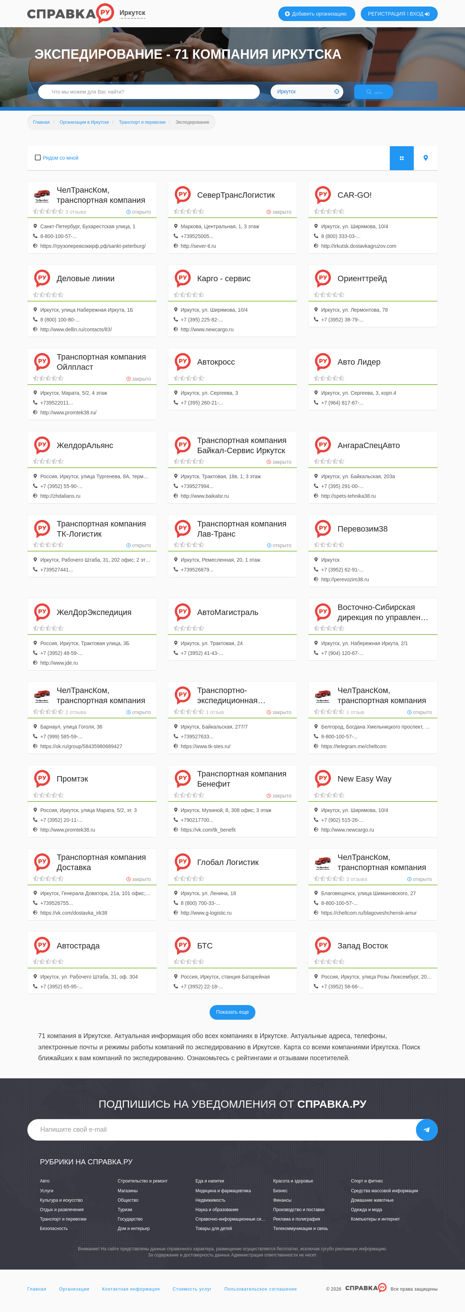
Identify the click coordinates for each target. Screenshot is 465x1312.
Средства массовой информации (384, 1197)
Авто (44, 1187)
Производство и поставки (298, 1215)
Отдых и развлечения (62, 1215)
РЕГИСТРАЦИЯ (386, 14)
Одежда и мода (366, 1215)
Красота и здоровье (293, 1187)
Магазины (128, 1197)
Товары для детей (213, 1234)
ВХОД (420, 14)
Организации (74, 1295)
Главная (36, 1295)
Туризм (125, 1215)
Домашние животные (372, 1206)
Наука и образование (216, 1215)
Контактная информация (131, 1295)
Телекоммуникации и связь (300, 1234)
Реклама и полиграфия (296, 1225)
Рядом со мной (60, 164)
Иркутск (132, 12)
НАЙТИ (379, 96)
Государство (130, 1225)
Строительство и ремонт (142, 1187)
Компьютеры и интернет (375, 1225)
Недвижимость (210, 1206)
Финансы (282, 1206)
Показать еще (232, 1018)
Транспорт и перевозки (63, 1225)
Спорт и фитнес (367, 1187)
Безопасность (54, 1234)
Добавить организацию (316, 14)
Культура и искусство (61, 1206)
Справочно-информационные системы (234, 1225)
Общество (128, 1206)
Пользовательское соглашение (261, 1295)
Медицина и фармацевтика (223, 1197)
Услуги (46, 1197)
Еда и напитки (209, 1187)
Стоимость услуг (192, 1295)
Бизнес (280, 1197)
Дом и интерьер (134, 1234)
